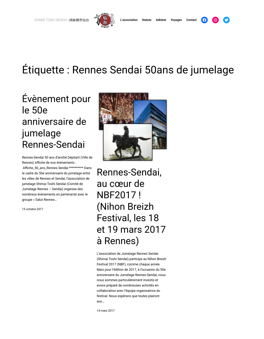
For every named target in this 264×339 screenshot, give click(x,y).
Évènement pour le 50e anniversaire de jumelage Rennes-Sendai (56, 121)
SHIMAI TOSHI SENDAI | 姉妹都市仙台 (61, 20)
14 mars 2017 (106, 310)
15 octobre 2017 (32, 209)
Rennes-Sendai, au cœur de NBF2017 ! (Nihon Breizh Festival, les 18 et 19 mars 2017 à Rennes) (131, 206)
